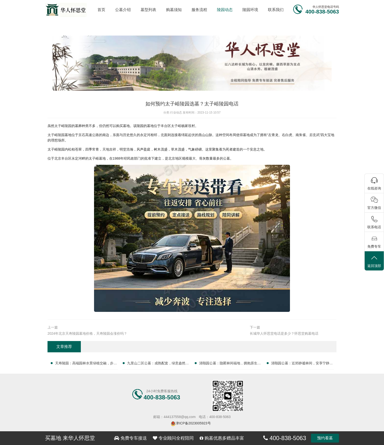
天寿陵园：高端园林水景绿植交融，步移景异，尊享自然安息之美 (86, 364)
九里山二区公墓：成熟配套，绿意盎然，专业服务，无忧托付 (158, 364)
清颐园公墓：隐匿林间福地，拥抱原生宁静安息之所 (230, 364)
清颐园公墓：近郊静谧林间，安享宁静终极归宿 (302, 364)
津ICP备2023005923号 (193, 423)
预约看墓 (325, 438)
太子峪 (176, 126)
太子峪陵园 (63, 126)
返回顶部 (374, 261)
